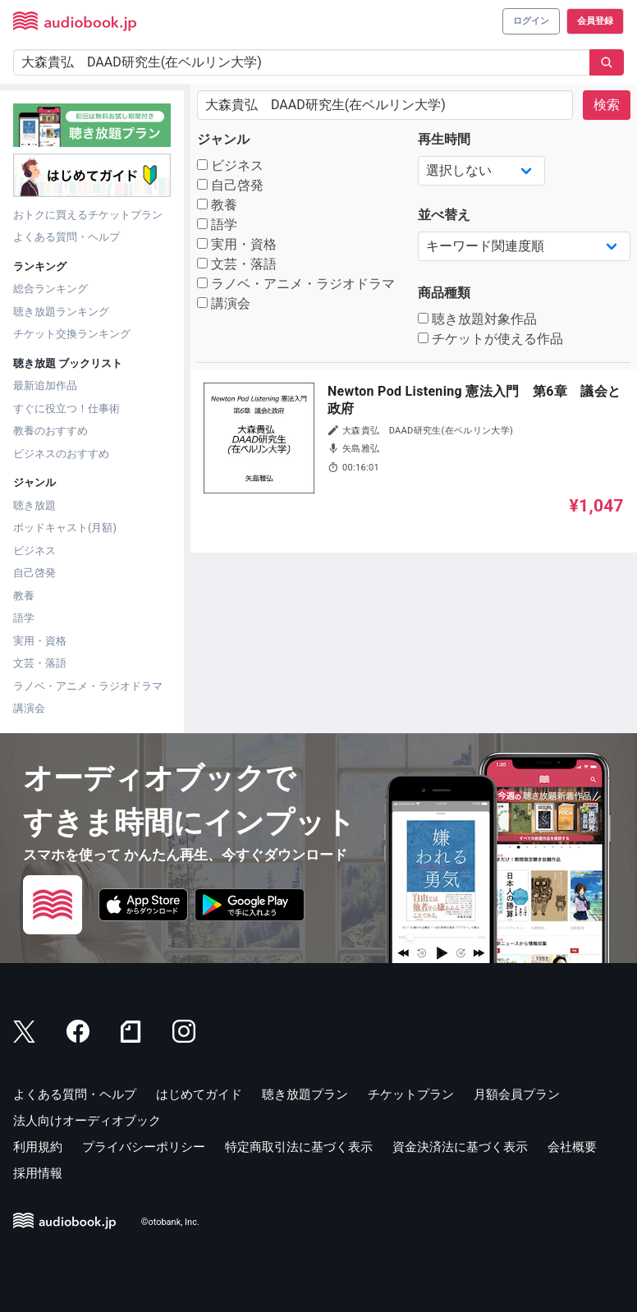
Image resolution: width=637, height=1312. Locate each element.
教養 (23, 595)
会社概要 (572, 1147)
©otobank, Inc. (170, 1222)
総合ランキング (50, 288)
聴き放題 (34, 505)
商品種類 (444, 292)
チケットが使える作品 (490, 338)
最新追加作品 (45, 385)
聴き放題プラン (305, 1094)
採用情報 (37, 1173)
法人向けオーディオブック (87, 1120)
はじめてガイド (199, 1094)
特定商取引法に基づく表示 (299, 1147)
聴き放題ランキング (61, 311)
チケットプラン (411, 1094)
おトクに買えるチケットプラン (88, 215)
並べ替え (444, 214)
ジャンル (223, 139)
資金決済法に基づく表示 (460, 1147)
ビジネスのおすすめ (61, 453)
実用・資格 (39, 641)
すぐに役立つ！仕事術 (66, 408)
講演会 (29, 708)
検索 (606, 104)
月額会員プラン (517, 1094)
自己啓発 (34, 573)
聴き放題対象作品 (477, 319)
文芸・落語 (39, 663)
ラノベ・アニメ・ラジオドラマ (88, 686)
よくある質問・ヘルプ (66, 237)
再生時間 (444, 139)
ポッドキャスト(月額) (65, 527)
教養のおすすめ (50, 430)
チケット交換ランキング (72, 334)
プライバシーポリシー (143, 1147)
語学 (23, 618)
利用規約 (37, 1147)
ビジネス (34, 550)
